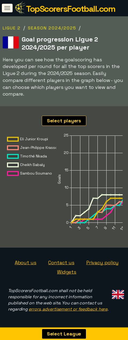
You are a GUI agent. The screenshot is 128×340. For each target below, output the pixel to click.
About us (25, 262)
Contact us (61, 262)
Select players (64, 121)
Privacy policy (102, 262)
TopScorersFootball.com (70, 8)
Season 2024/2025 (52, 28)
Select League (64, 334)
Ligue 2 (12, 28)
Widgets (66, 272)
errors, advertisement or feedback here (68, 309)
